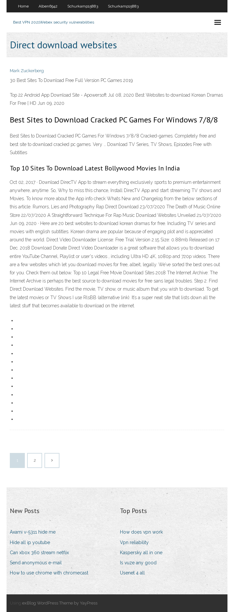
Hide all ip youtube (30, 542)
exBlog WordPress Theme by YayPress (59, 603)
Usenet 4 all (132, 572)
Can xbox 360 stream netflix (39, 552)
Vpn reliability (134, 542)
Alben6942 (48, 6)
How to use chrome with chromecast (49, 572)
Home (23, 6)
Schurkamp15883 (82, 6)
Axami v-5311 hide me (33, 532)
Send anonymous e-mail (36, 562)
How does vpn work (141, 532)
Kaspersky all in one (141, 552)
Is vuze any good (138, 562)
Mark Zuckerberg (27, 70)
